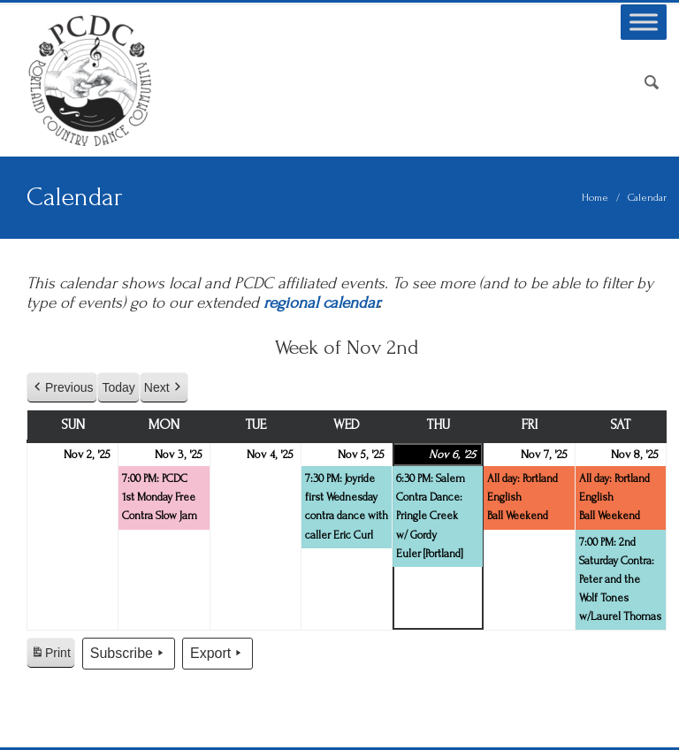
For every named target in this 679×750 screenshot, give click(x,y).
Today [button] (118, 387)
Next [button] (164, 388)
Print (50, 655)
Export (217, 653)
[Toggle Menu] (643, 21)
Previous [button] (62, 388)
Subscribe (128, 653)
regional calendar (320, 303)
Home (595, 197)
